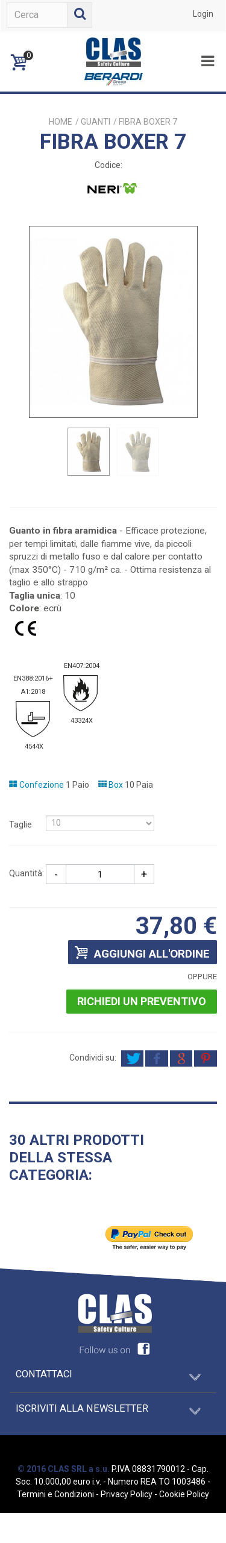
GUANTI (95, 121)
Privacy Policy (126, 1494)
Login (203, 14)
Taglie (21, 824)
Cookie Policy (184, 1494)
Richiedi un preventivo (141, 1001)
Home (60, 121)
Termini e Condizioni (55, 1494)
